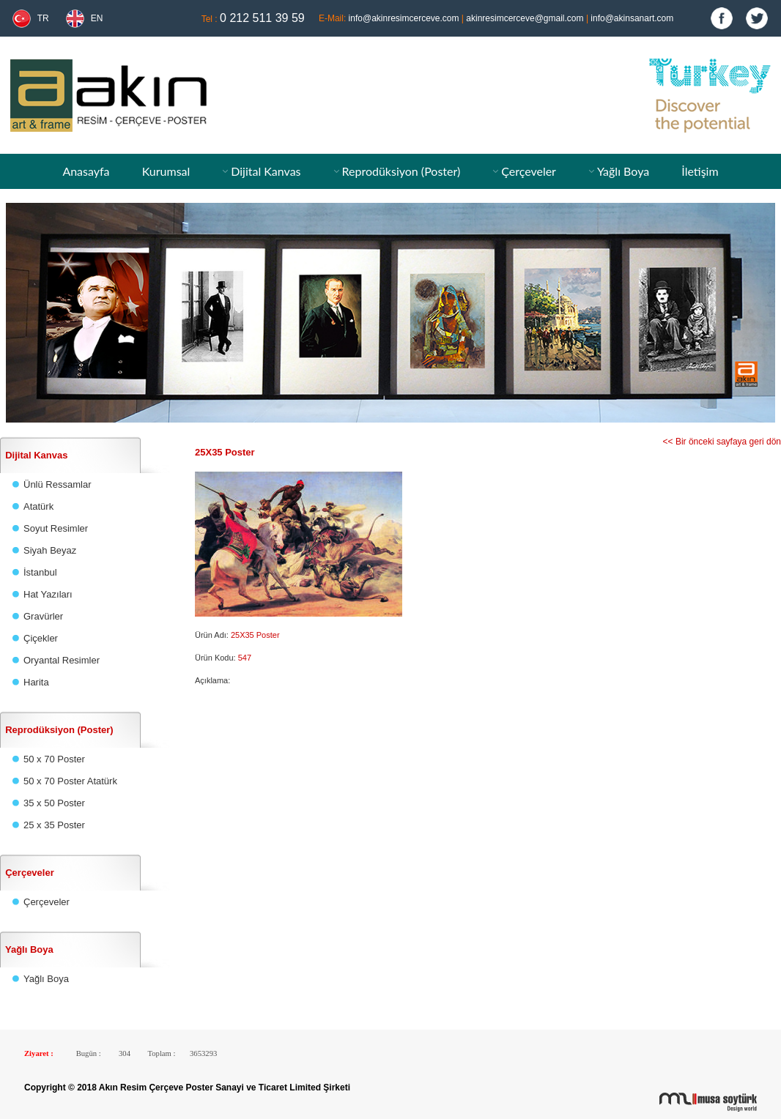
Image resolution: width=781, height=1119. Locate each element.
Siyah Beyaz (49, 550)
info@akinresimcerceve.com (404, 18)
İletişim (699, 171)
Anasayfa (85, 171)
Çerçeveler (528, 171)
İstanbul (40, 572)
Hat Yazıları (48, 594)
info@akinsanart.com (632, 18)
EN (97, 18)
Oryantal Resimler (61, 660)
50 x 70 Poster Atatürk (70, 781)
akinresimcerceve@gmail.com (524, 18)
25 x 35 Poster (54, 824)
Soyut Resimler (55, 528)
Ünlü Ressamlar (57, 484)
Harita (36, 682)
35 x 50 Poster (54, 803)
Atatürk (38, 506)
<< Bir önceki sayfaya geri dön (722, 441)
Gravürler (43, 616)
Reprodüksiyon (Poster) (400, 171)
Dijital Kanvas (265, 171)
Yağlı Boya (623, 171)
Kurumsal (166, 171)
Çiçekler (40, 638)
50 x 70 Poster (54, 759)
